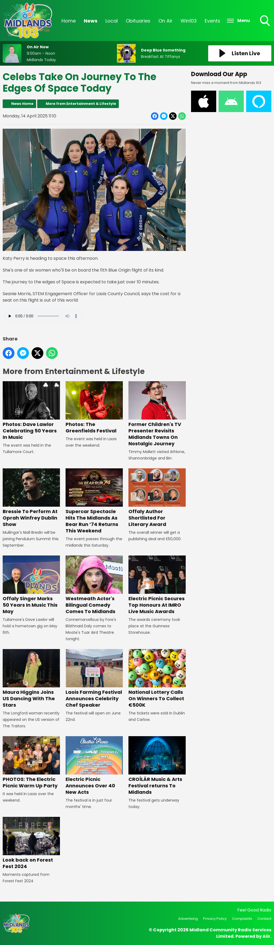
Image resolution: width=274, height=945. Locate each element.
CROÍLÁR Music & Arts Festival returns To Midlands (157, 765)
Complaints (242, 918)
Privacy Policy (215, 918)
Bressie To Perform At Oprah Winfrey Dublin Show (31, 498)
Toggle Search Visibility (265, 21)
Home (69, 20)
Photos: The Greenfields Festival (94, 407)
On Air (165, 20)
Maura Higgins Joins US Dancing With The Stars (31, 678)
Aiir (266, 936)
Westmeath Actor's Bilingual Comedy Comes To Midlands (94, 585)
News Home (22, 103)
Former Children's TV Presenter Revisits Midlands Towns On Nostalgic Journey (157, 414)
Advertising (188, 918)
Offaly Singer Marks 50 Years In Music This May (31, 585)
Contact (264, 918)
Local (111, 20)
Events (212, 20)
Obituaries (138, 20)
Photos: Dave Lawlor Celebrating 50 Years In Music (31, 411)
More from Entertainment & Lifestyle (81, 103)
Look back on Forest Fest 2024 (31, 843)
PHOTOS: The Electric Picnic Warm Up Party (31, 762)
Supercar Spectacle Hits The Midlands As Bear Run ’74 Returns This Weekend (94, 501)
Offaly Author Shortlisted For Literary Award (157, 498)
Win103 (189, 20)
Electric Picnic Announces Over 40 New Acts (94, 765)
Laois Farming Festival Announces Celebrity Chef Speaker (94, 678)
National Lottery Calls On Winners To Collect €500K (157, 678)
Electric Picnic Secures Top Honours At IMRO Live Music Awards (157, 585)
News (90, 20)
